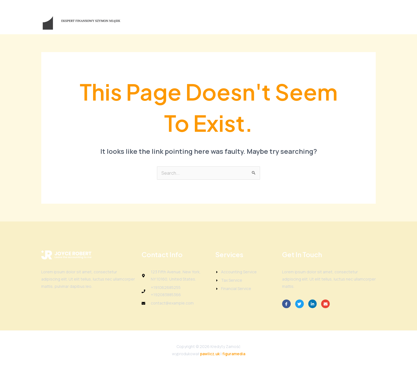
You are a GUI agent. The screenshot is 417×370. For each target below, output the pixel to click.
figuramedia (234, 353)
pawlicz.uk (210, 353)
